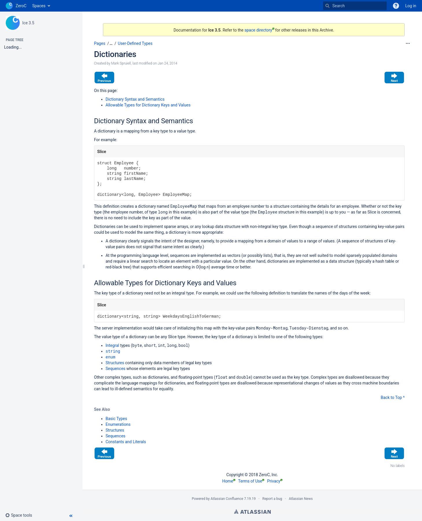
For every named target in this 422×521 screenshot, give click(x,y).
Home (228, 481)
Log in (410, 5)
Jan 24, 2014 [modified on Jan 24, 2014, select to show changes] (167, 63)
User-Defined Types (135, 43)
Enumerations (118, 424)
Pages (99, 43)
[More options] (407, 43)
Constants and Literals (126, 441)
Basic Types (116, 418)
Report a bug (272, 499)
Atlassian (252, 511)
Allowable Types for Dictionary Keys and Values (148, 105)
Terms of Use (251, 481)
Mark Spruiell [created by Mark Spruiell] (121, 63)
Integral (112, 345)
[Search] (327, 5)
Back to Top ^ (393, 397)
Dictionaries (115, 54)
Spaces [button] (38, 5)
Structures (115, 362)
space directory (259, 30)
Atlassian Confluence (227, 499)
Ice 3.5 (28, 23)
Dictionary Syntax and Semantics (135, 99)
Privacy (274, 481)
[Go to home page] (16, 6)
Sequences (116, 368)
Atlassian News (301, 499)
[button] (21, 515)
